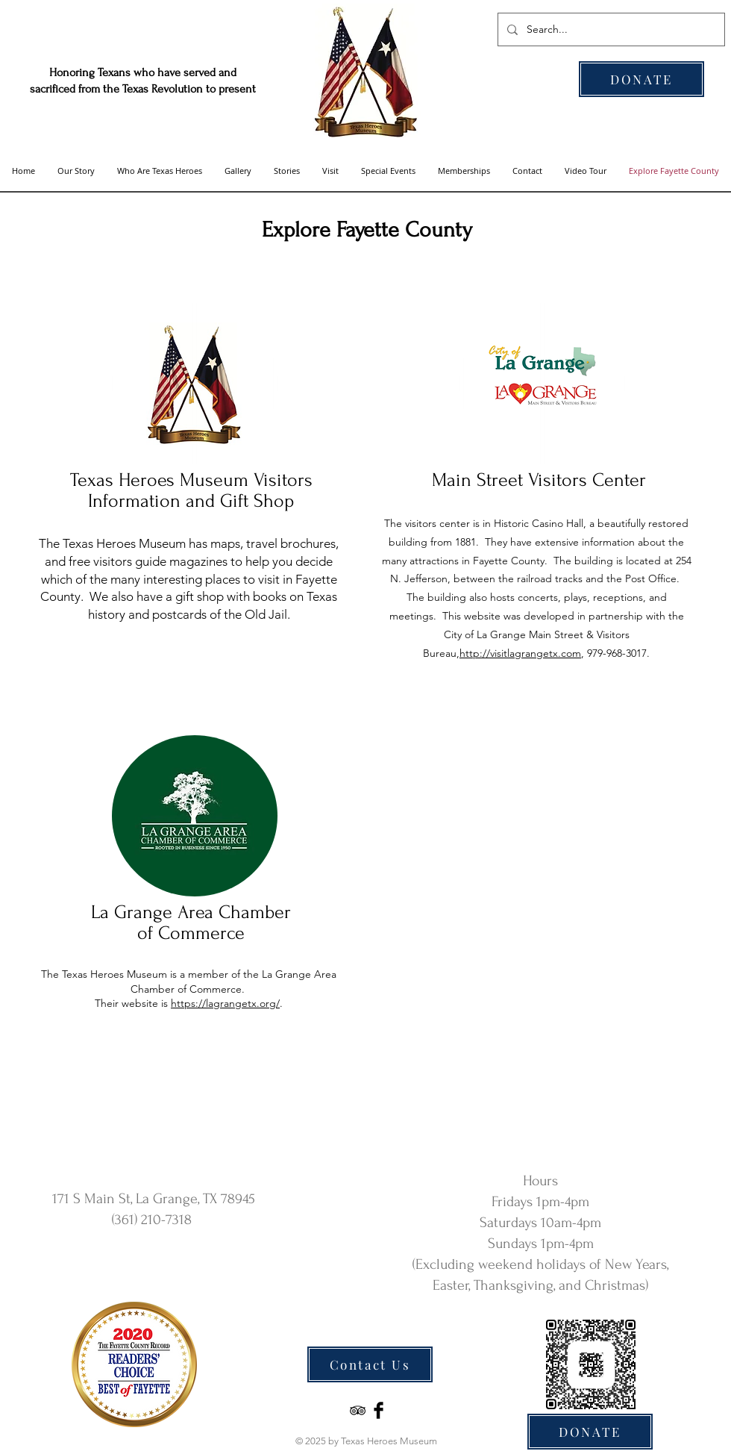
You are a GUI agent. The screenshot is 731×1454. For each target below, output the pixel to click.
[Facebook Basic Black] (378, 1410)
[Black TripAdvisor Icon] (357, 1410)
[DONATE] (641, 79)
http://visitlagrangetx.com (520, 653)
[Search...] (610, 29)
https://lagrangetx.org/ (225, 1003)
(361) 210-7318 (152, 1219)
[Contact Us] (370, 1364)
